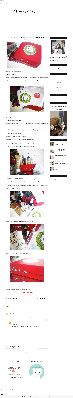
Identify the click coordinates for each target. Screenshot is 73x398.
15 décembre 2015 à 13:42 (15, 324)
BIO (58, 79)
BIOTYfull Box (58, 82)
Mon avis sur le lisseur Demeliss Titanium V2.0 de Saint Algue (60, 144)
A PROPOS (2, 2)
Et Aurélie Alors (12, 313)
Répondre (46, 319)
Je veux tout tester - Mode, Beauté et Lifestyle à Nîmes (32, 396)
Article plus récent (11, 347)
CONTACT (2, 0)
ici (10, 289)
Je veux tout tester (15, 322)
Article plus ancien (42, 347)
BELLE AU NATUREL (58, 77)
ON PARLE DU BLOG (4, 3)
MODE (58, 90)
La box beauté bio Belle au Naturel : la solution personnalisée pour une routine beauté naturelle (58, 108)
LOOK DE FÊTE (58, 87)
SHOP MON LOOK (3, 5)
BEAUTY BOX (13, 301)
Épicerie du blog (49, 396)
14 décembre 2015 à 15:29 (12, 315)
